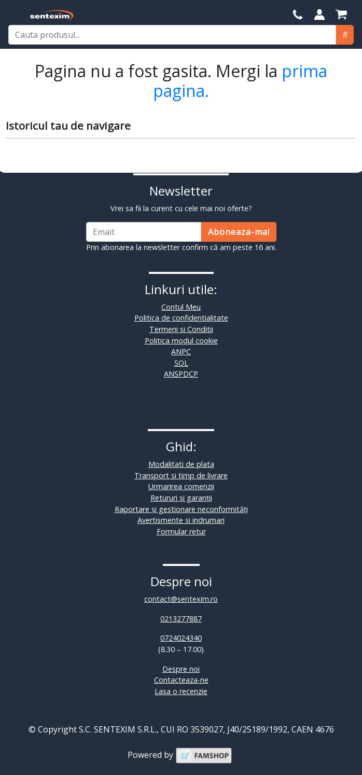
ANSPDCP (181, 374)
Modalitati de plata (181, 464)
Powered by (180, 754)
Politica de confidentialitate (181, 318)
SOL (181, 363)
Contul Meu (181, 307)
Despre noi (181, 669)
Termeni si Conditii (181, 329)
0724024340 (181, 638)
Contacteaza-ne (181, 680)
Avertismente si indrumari (181, 520)
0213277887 (181, 619)
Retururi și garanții (181, 498)
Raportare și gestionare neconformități (181, 509)
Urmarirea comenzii (181, 486)
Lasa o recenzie (181, 691)
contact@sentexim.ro (181, 599)
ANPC (181, 351)
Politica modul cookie (181, 340)
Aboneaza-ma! (239, 232)
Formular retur (181, 531)
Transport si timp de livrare (181, 475)
